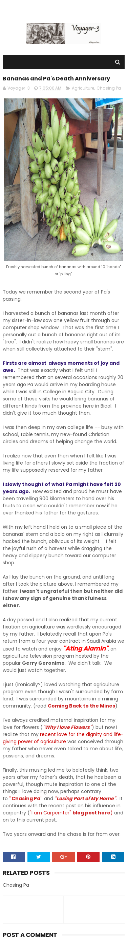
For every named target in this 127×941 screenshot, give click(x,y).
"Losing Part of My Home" (85, 798)
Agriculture (83, 88)
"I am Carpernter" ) (72, 812)
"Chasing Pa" (26, 798)
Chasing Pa (109, 88)
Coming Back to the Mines (81, 705)
